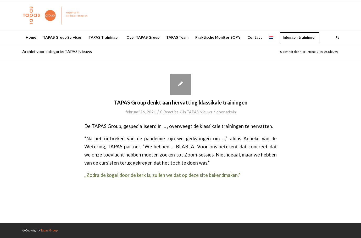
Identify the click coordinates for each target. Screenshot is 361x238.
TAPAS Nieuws (199, 111)
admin (231, 111)
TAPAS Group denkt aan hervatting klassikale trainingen (180, 102)
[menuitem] (31, 37)
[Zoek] (336, 37)
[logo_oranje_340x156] (55, 15)
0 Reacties (169, 111)
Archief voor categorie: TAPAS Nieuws (57, 51)
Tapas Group (49, 230)
